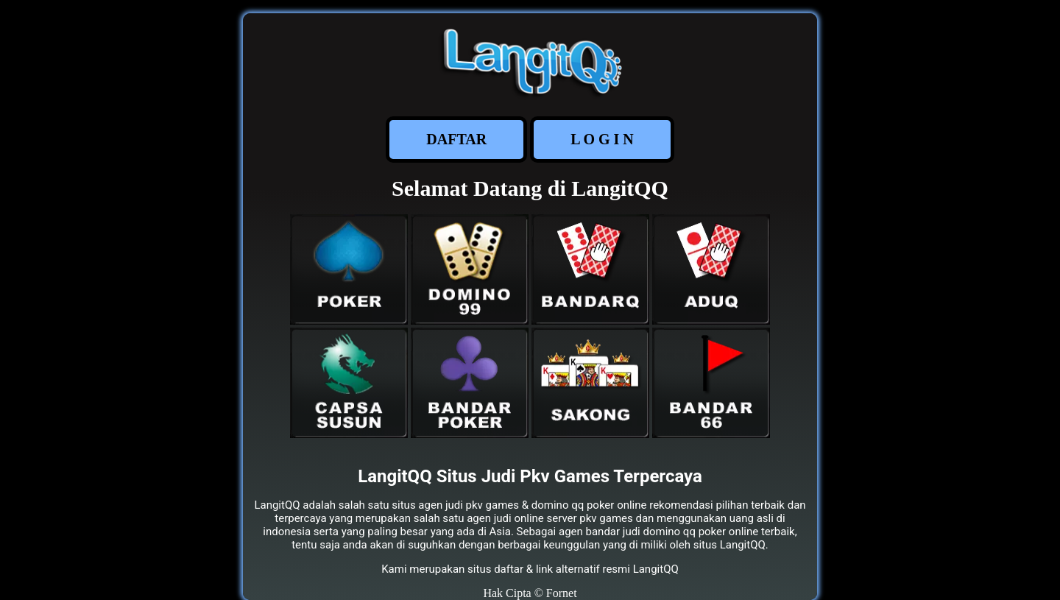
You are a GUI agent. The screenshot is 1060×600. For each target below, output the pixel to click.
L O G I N (602, 139)
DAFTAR (456, 139)
